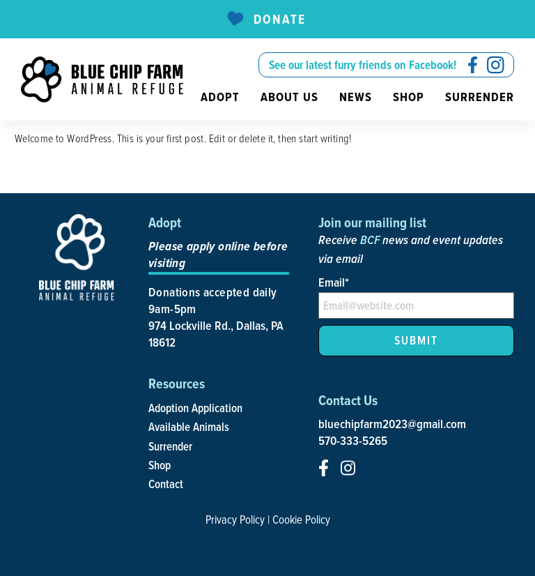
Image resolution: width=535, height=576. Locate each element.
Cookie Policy (301, 520)
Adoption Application (195, 408)
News (355, 97)
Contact (165, 484)
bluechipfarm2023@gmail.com (392, 424)
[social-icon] (472, 64)
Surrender (479, 97)
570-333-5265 (352, 440)
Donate (266, 19)
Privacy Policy (235, 520)
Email (333, 282)
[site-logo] (102, 79)
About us (289, 97)
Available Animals (188, 426)
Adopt (220, 97)
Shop (408, 97)
